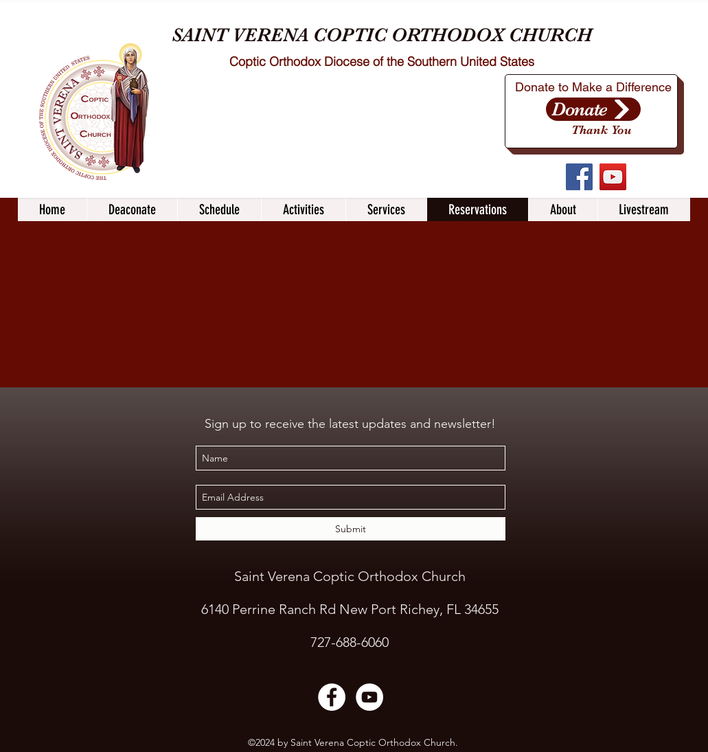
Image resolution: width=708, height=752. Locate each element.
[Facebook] (579, 176)
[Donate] (593, 109)
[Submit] (350, 528)
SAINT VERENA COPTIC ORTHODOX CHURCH (382, 35)
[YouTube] (612, 176)
